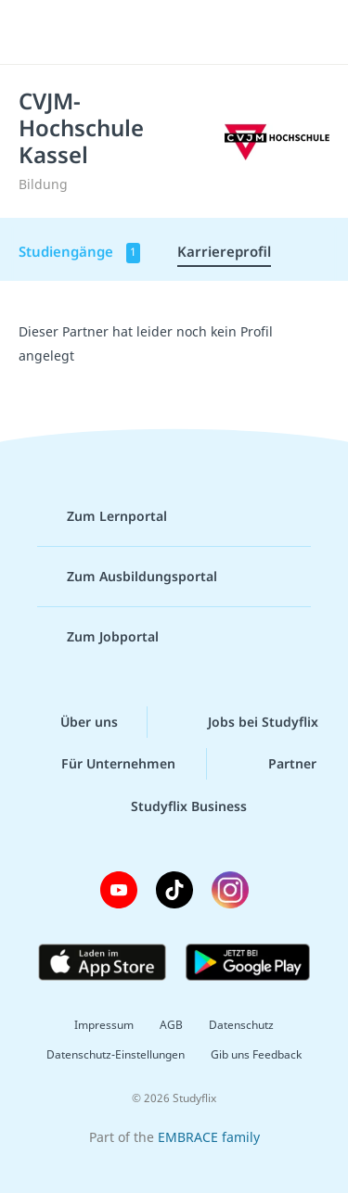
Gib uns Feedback (256, 1054)
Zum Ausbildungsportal (127, 576)
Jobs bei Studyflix (248, 722)
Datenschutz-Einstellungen (115, 1054)
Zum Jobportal (98, 637)
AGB (171, 1025)
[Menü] (39, 32)
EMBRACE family (209, 1137)
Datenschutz (241, 1025)
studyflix (190, 32)
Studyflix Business (174, 806)
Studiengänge (79, 252)
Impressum (104, 1025)
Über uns (74, 722)
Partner (277, 764)
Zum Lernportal (102, 516)
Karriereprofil (224, 251)
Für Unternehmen (103, 764)
